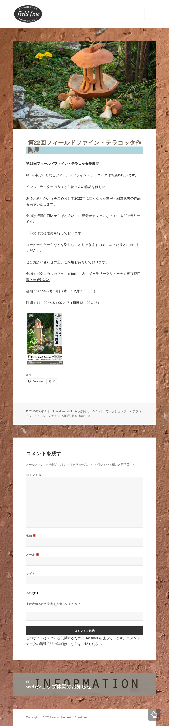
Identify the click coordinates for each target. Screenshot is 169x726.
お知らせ (84, 411)
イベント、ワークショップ (108, 411)
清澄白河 (85, 415)
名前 (31, 535)
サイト (30, 574)
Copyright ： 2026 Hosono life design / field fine (56, 717)
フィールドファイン (46, 415)
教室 (74, 415)
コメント (34, 475)
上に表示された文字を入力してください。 (54, 604)
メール (32, 554)
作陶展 (65, 415)
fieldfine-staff (63, 411)
